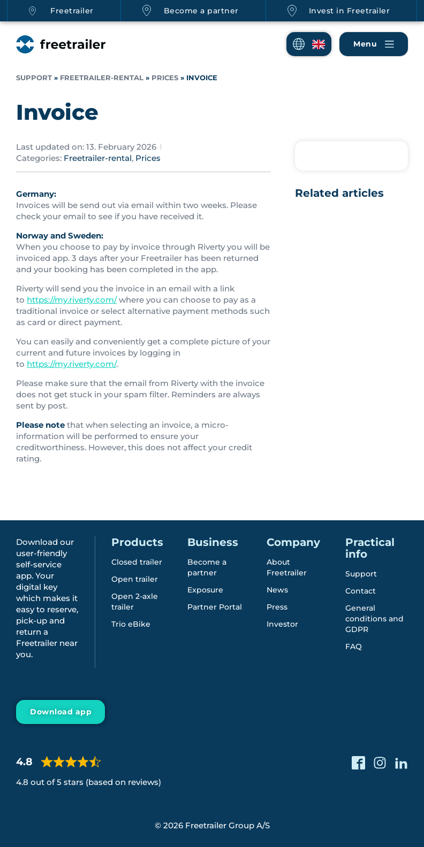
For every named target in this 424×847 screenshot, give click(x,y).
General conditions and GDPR (374, 618)
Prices (165, 78)
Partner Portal (214, 607)
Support (34, 78)
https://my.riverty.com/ (72, 300)
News (277, 590)
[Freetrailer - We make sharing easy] (60, 44)
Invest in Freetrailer (349, 11)
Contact (360, 591)
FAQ (353, 646)
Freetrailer (72, 11)
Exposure (205, 590)
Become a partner (201, 11)
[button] (308, 44)
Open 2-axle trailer (134, 601)
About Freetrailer (287, 567)
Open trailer (134, 579)
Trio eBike (130, 624)
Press (277, 607)
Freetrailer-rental (101, 78)
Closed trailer (136, 562)
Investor (282, 624)
